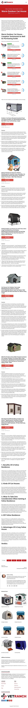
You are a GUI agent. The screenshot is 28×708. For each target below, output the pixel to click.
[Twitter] (6, 700)
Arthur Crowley (10, 574)
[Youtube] (9, 700)
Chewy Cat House (18, 637)
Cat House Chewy (4, 637)
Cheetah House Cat (18, 622)
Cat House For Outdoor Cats (22, 568)
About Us (15, 683)
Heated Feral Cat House (19, 606)
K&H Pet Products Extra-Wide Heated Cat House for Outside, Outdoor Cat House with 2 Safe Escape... (13, 81)
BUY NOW (7, 124)
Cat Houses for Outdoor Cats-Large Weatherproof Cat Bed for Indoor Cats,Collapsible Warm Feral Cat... (13, 73)
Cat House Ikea (17, 652)
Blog (2, 688)
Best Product (3, 683)
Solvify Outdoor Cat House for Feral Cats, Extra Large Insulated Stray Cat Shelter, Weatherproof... (13, 65)
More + (24, 560)
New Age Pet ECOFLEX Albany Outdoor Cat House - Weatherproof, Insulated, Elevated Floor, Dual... (13, 90)
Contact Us (16, 685)
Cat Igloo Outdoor (4, 622)
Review (2, 685)
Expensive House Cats (5, 606)
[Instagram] (7, 700)
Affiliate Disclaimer (17, 687)
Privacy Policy (16, 689)
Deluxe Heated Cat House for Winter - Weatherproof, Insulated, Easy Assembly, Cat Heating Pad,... (13, 55)
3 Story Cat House (4, 566)
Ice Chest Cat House (4, 652)
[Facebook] (2, 700)
